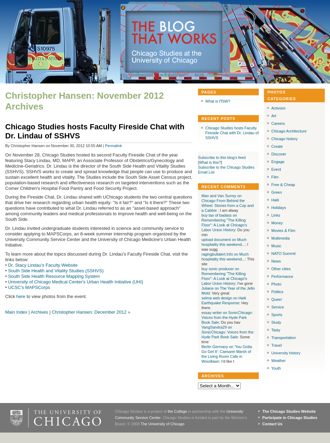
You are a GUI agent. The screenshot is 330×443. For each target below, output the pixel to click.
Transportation (283, 338)
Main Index (16, 312)
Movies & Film (283, 230)
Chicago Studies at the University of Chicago (169, 57)
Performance (282, 276)
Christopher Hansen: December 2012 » (91, 312)
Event (276, 169)
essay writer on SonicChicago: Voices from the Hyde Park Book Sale (227, 317)
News (276, 261)
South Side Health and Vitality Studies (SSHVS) (56, 270)
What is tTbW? (217, 101)
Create (277, 146)
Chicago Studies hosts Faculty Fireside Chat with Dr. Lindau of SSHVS (231, 133)
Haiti (275, 200)
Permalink (113, 146)
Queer (276, 299)
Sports (276, 315)
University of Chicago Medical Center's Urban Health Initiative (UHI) (75, 281)
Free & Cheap (283, 185)
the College (177, 411)
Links (275, 215)
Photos (276, 92)
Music (276, 246)
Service (277, 307)
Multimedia (280, 238)
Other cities (281, 269)
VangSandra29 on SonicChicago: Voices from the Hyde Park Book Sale (227, 332)
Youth (276, 368)
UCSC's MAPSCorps (29, 287)
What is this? (210, 162)
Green (276, 192)
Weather (278, 361)
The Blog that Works (174, 33)
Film (275, 177)
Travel (276, 345)
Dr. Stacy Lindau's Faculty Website (42, 265)
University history (285, 353)
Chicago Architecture (289, 131)
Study (276, 322)
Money (277, 223)
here (20, 296)
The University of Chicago (162, 424)
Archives (39, 312)
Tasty (275, 330)
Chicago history (284, 139)
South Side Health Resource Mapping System (54, 276)
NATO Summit (283, 253)
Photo (276, 284)
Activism (278, 108)
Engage (277, 162)
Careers (278, 123)
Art (273, 116)
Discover (278, 154)
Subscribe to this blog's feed (222, 157)
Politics (277, 292)
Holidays (278, 208)
